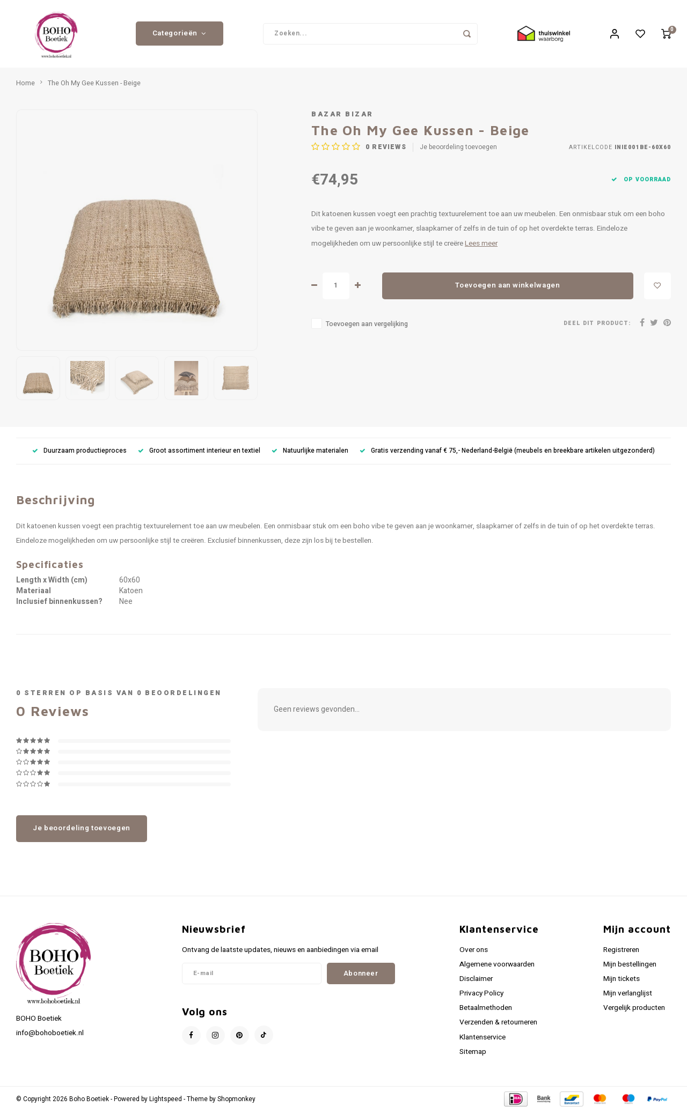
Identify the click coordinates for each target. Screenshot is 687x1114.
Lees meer (481, 245)
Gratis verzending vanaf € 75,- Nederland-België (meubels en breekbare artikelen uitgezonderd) (507, 453)
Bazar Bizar (342, 116)
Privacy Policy (481, 995)
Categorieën (179, 34)
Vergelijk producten (634, 1010)
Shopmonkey (236, 1101)
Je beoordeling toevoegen (458, 149)
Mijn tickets (621, 981)
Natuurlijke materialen (310, 453)
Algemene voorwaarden (497, 966)
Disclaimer (476, 981)
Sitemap (472, 1054)
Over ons (473, 952)
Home (25, 85)
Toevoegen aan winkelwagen (507, 288)
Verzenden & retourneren (498, 1025)
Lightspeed (165, 1101)
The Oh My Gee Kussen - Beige (94, 85)
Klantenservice (482, 1039)
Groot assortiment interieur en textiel (199, 453)
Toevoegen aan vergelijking (367, 326)
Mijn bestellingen (629, 966)
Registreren (621, 952)
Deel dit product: (597, 326)
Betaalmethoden (485, 1010)
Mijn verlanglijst (627, 995)
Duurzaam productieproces (79, 453)
